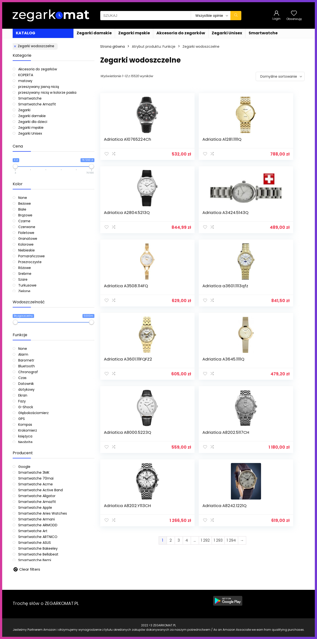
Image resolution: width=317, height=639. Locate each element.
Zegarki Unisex (227, 33)
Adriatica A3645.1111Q (271, 219)
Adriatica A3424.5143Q (273, 141)
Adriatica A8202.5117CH (169, 298)
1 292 (205, 335)
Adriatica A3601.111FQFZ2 (222, 219)
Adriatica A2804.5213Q (221, 141)
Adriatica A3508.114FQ (116, 219)
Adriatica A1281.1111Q (165, 141)
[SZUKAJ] (235, 15)
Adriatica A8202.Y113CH (221, 298)
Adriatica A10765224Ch (117, 141)
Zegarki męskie (134, 33)
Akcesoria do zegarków (180, 33)
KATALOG (25, 33)
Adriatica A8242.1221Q (272, 298)
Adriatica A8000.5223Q (117, 298)
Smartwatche (263, 33)
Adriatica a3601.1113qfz (169, 219)
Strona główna (112, 46)
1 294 (231, 335)
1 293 (218, 335)
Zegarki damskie (94, 33)
